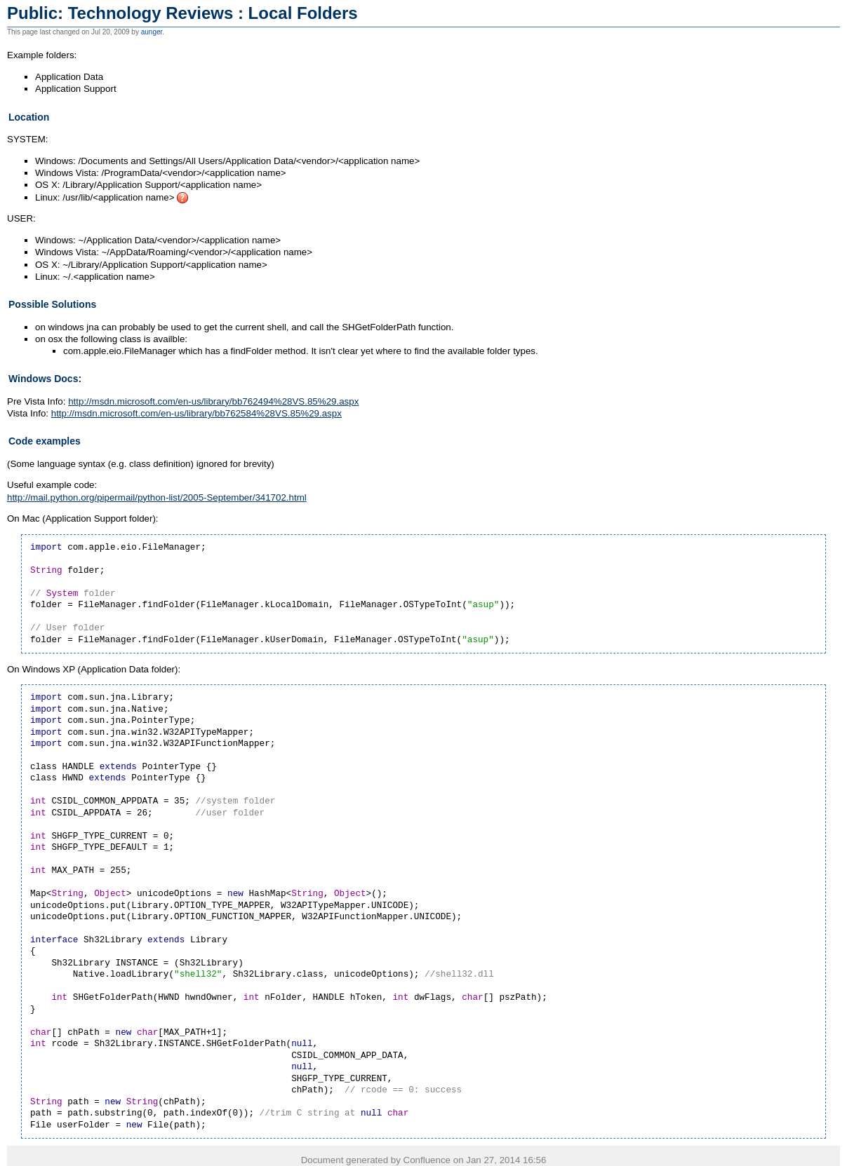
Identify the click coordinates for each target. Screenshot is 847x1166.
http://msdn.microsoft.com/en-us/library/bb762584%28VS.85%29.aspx (196, 413)
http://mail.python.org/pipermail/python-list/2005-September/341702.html (157, 497)
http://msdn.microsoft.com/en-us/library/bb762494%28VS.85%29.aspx (213, 401)
